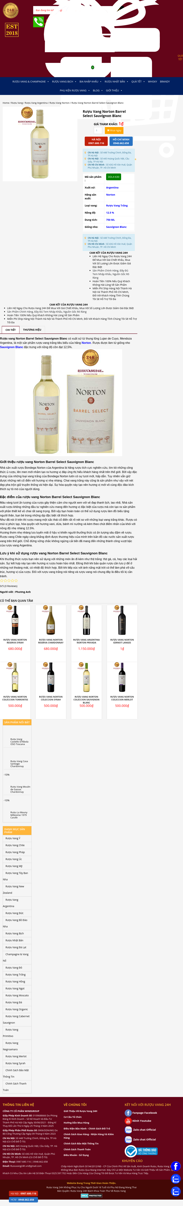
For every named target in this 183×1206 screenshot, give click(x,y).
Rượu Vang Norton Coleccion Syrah (51, 698)
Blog (98, 90)
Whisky (152, 81)
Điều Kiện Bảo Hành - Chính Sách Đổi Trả (87, 1128)
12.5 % (110, 212)
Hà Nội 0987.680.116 (96, 141)
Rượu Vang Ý (13, 838)
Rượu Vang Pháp (15, 852)
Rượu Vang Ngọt (15, 988)
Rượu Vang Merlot (16, 1056)
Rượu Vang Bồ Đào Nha (15, 923)
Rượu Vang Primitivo (10, 1033)
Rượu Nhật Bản (117, 81)
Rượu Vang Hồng (15, 981)
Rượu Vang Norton (60, 102)
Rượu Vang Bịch (64, 81)
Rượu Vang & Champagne (30, 81)
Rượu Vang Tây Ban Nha (15, 876)
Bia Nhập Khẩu (91, 81)
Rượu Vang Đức (15, 913)
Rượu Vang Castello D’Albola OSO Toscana (20, 742)
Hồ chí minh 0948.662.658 (121, 141)
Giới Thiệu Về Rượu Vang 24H (80, 1111)
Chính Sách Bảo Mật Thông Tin (16, 1073)
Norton (110, 194)
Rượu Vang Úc (14, 859)
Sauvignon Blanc (116, 227)
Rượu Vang (17, 102)
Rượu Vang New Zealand (13, 889)
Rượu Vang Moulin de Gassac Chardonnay (20, 789)
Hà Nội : (23, 1193)
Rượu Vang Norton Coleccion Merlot (122, 698)
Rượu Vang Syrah (15, 1063)
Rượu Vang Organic (17, 1009)
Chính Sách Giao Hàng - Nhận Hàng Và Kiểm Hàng (89, 1136)
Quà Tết (138, 81)
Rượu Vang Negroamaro (10, 1046)
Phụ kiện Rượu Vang (75, 90)
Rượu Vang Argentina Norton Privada (86, 641)
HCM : (22, 1199)
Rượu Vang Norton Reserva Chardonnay (50, 641)
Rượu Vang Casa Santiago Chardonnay (19, 764)
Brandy (165, 81)
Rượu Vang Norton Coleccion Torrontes (15, 698)
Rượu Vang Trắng (117, 205)
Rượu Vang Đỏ (14, 967)
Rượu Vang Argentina (36, 102)
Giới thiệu (114, 90)
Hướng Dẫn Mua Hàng (76, 1122)
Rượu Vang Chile (15, 845)
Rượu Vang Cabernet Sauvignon (16, 1019)
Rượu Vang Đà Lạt (16, 947)
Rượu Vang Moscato (17, 995)
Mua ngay (114, 130)
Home (6, 102)
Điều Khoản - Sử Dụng (76, 1155)
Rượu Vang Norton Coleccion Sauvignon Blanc (86, 699)
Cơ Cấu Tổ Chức (73, 1117)
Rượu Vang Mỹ (14, 866)
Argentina (112, 187)
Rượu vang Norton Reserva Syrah (15, 641)
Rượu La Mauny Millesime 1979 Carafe (19, 815)
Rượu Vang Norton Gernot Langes (122, 641)
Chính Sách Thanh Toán (14, 1087)
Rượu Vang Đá (14, 1002)
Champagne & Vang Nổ (15, 957)
